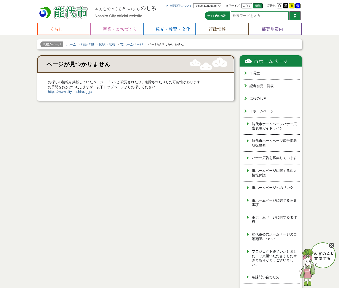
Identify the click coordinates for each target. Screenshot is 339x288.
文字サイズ (233, 5)
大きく (247, 5)
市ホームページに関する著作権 (274, 219)
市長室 (254, 73)
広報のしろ (258, 98)
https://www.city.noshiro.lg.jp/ (70, 92)
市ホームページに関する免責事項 (274, 203)
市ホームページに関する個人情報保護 (274, 173)
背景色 (271, 5)
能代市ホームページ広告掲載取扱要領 (274, 143)
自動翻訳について (181, 5)
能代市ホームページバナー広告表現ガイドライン (274, 126)
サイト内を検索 (216, 15)
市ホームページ (271, 61)
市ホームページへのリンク (272, 187)
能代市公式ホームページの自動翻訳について (274, 236)
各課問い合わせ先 (266, 277)
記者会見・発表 (261, 86)
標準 (258, 5)
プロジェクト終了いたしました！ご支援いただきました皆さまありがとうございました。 (274, 258)
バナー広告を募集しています (274, 158)
